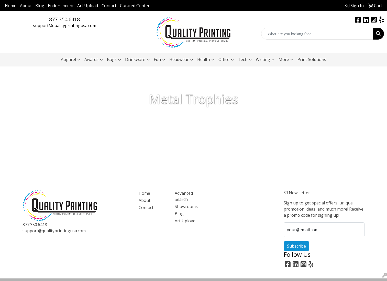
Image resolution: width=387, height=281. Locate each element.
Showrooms (186, 206)
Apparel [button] (68, 59)
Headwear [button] (179, 59)
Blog (39, 5)
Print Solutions (311, 59)
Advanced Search (184, 196)
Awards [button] (91, 59)
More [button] (284, 59)
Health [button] (203, 59)
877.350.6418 (64, 19)
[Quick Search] (317, 34)
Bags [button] (112, 59)
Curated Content (136, 5)
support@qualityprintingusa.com (64, 25)
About (26, 5)
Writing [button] (263, 59)
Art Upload (87, 5)
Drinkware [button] (135, 59)
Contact (109, 5)
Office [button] (223, 59)
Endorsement (61, 5)
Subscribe (296, 246)
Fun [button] (157, 59)
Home (10, 5)
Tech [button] (242, 59)
